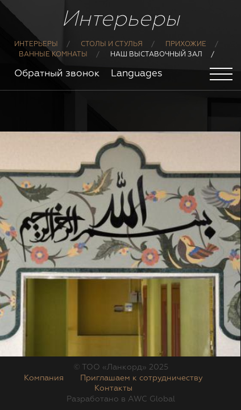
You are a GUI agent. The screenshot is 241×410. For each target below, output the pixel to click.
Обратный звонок (56, 74)
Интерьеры (36, 44)
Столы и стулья (112, 44)
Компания (44, 378)
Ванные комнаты (53, 54)
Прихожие (185, 44)
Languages (137, 74)
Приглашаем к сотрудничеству (141, 378)
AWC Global (151, 399)
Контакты (113, 388)
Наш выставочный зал (156, 54)
